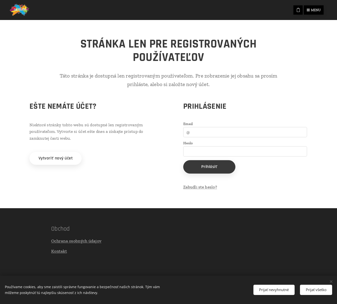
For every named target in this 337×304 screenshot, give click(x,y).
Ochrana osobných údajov (76, 240)
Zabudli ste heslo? (200, 187)
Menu (314, 10)
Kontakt (59, 251)
